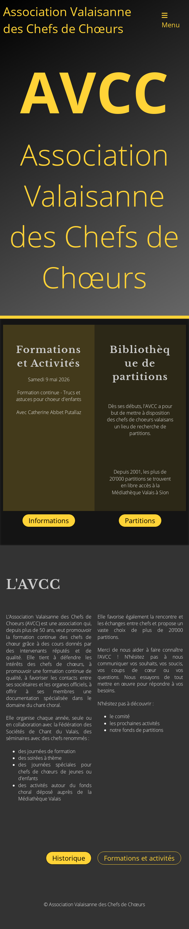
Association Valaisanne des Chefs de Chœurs (67, 20)
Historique (68, 857)
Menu (171, 20)
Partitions (140, 520)
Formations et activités (139, 857)
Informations (49, 520)
